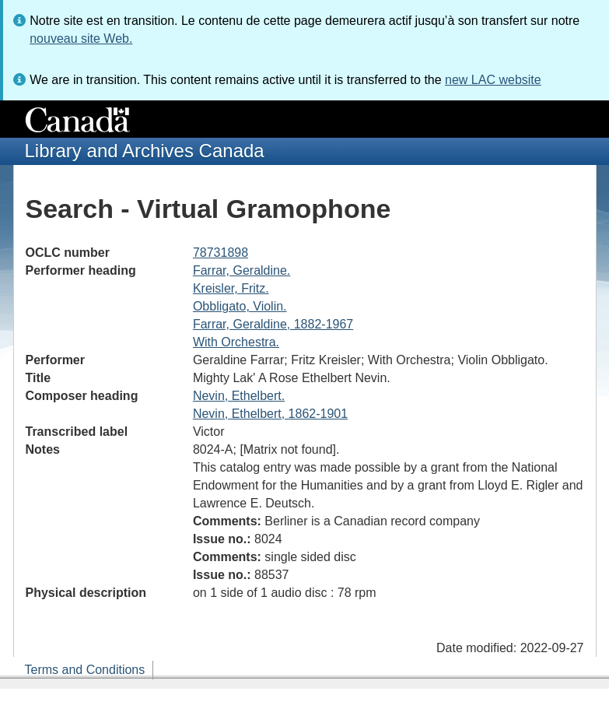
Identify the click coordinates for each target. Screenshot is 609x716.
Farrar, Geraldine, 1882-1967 (273, 324)
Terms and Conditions (85, 669)
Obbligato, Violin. (240, 306)
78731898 (220, 252)
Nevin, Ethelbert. (239, 395)
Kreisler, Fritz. (231, 288)
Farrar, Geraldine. (241, 270)
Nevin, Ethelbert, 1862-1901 (270, 413)
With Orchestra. (236, 342)
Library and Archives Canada (144, 150)
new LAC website (493, 79)
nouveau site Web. (81, 38)
